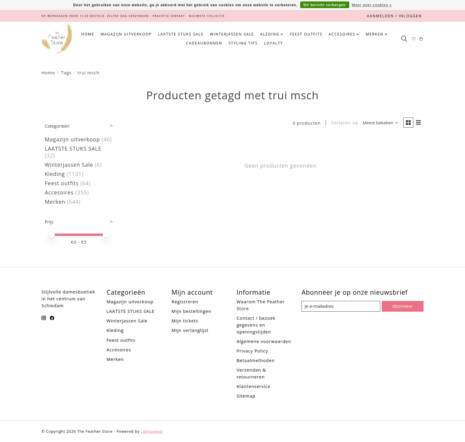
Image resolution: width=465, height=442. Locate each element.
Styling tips (243, 43)
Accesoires (59, 192)
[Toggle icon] (404, 38)
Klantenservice (254, 386)
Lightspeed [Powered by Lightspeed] (151, 431)
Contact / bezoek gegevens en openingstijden (256, 325)
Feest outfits (306, 34)
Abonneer (402, 306)
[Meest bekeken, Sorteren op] (380, 123)
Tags (66, 72)
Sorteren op (344, 123)
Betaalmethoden (256, 360)
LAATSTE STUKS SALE (181, 34)
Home (87, 34)
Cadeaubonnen (204, 43)
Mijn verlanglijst (190, 330)
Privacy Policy (252, 351)
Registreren (185, 302)
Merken (55, 201)
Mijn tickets (185, 321)
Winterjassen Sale (232, 34)
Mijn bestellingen (191, 311)
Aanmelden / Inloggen (394, 15)
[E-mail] (341, 306)
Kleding (55, 173)
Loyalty (273, 43)
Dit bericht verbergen (325, 5)
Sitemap (246, 396)
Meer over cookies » (372, 5)
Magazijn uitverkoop (126, 34)
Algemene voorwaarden (264, 341)
